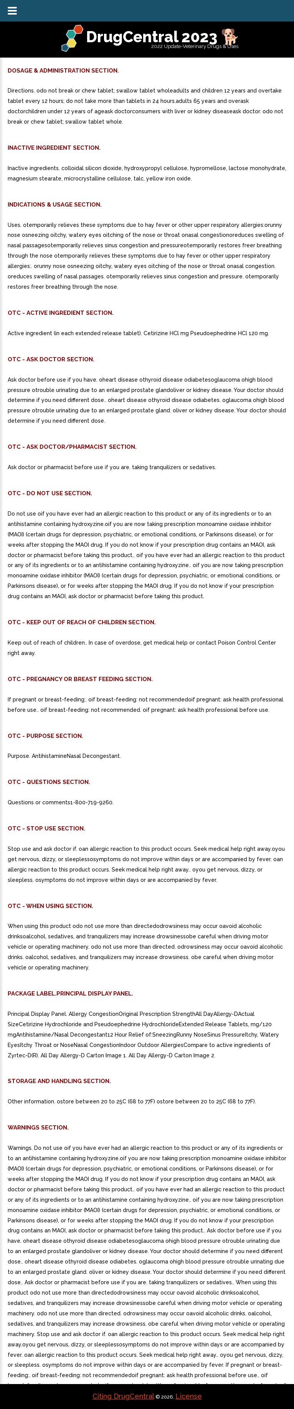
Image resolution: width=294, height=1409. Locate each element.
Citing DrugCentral (123, 1396)
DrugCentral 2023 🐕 (163, 37)
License (188, 1396)
